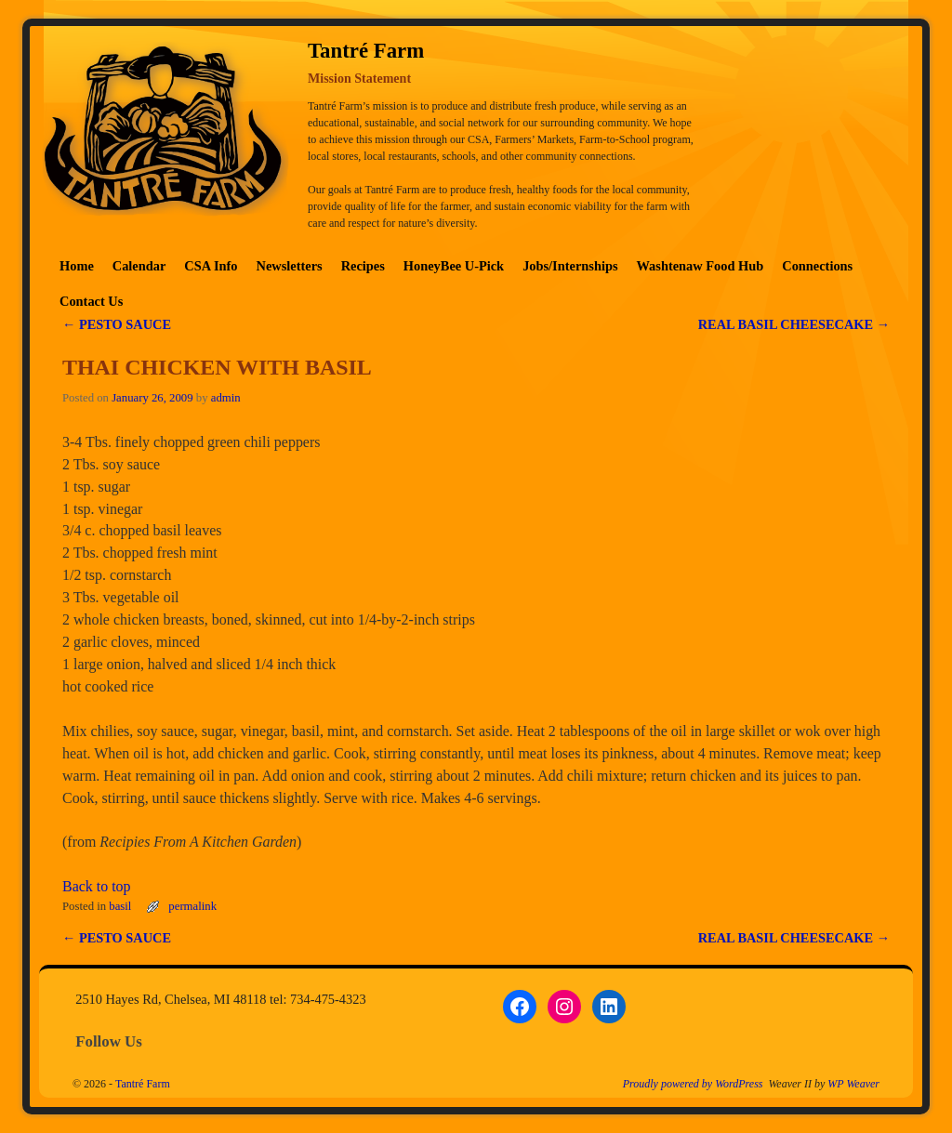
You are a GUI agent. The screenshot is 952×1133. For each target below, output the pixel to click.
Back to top (96, 886)
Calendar (139, 265)
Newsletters (290, 265)
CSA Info (210, 265)
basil (120, 906)
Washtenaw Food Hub (700, 265)
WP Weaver (853, 1083)
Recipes (363, 265)
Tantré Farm (142, 1083)
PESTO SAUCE (116, 324)
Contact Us (91, 301)
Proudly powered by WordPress (693, 1083)
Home (77, 265)
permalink (192, 906)
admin (226, 397)
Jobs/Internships (569, 265)
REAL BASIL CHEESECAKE (794, 324)
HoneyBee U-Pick (453, 265)
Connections (817, 265)
